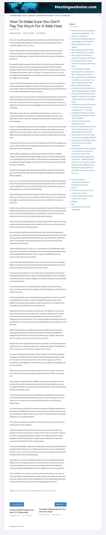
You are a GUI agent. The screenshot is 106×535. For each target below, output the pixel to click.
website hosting (27, 45)
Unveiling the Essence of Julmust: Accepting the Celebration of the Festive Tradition (83, 115)
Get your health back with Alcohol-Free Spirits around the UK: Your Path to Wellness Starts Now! (84, 80)
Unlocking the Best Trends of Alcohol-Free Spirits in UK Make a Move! (84, 63)
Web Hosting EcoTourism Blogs (83, 52)
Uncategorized (28, 33)
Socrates (21, 526)
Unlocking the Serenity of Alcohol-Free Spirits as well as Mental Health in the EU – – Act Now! (84, 107)
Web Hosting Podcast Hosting (82, 50)
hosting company (44, 262)
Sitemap (63, 15)
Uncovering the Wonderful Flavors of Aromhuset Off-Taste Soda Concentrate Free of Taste (84, 151)
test (73, 204)
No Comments (41, 33)
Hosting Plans (34, 15)
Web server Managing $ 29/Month (50, 15)
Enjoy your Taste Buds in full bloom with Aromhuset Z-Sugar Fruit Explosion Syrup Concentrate (84, 129)
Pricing (27, 15)
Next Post (60, 504)
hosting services (32, 248)
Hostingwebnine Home (16, 15)
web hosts (16, 181)
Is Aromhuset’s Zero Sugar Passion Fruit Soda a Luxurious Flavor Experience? (84, 143)
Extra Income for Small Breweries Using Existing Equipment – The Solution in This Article (83, 33)
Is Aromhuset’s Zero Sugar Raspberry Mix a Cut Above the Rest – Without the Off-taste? (83, 71)
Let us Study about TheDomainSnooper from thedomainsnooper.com (81, 182)
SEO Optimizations (73, 15)
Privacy (74, 188)
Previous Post (16, 504)
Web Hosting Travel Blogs (81, 85)
